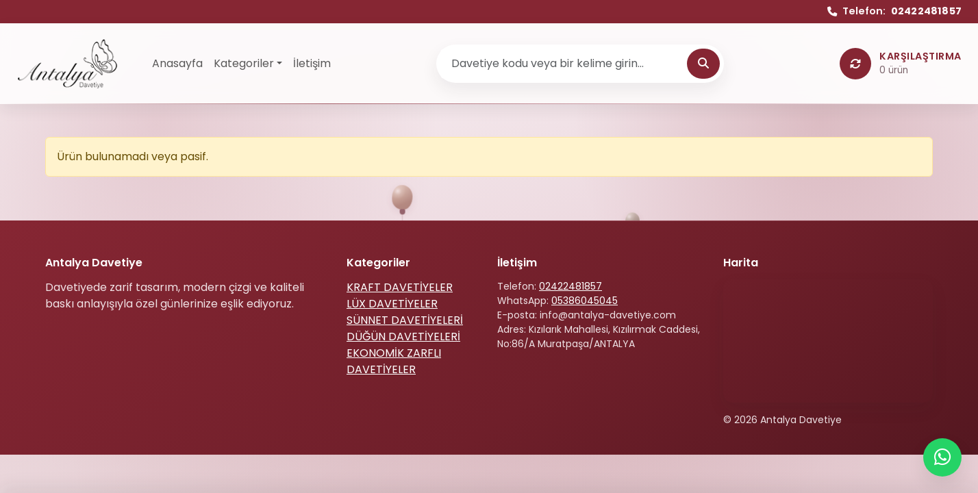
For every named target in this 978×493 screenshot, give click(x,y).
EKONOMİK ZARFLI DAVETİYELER (394, 361)
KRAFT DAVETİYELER (400, 287)
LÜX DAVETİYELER (392, 304)
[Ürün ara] (563, 64)
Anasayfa (177, 63)
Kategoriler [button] (244, 63)
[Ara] (703, 64)
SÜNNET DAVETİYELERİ (405, 320)
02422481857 (570, 286)
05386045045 (584, 300)
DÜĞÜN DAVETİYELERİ (403, 336)
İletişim (312, 63)
